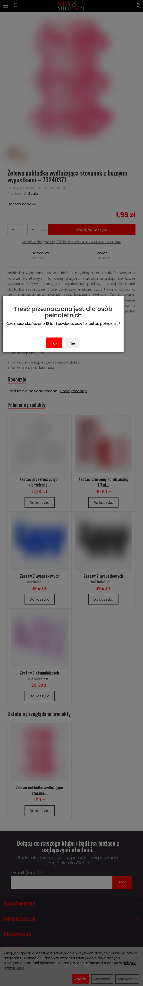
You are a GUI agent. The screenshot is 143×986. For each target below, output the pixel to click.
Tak (54, 343)
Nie (72, 343)
